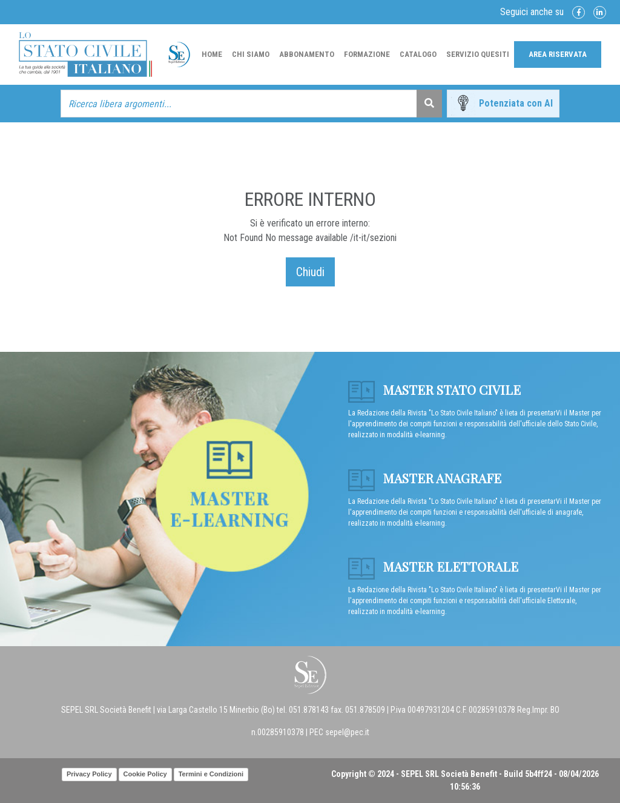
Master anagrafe (424, 477)
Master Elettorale (433, 566)
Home (212, 54)
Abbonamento (306, 54)
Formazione (367, 54)
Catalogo (418, 54)
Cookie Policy (145, 774)
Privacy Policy (89, 774)
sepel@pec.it (347, 732)
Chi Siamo (250, 54)
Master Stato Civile (434, 389)
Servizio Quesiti (477, 54)
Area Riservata (558, 54)
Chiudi (310, 272)
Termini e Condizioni (211, 774)
